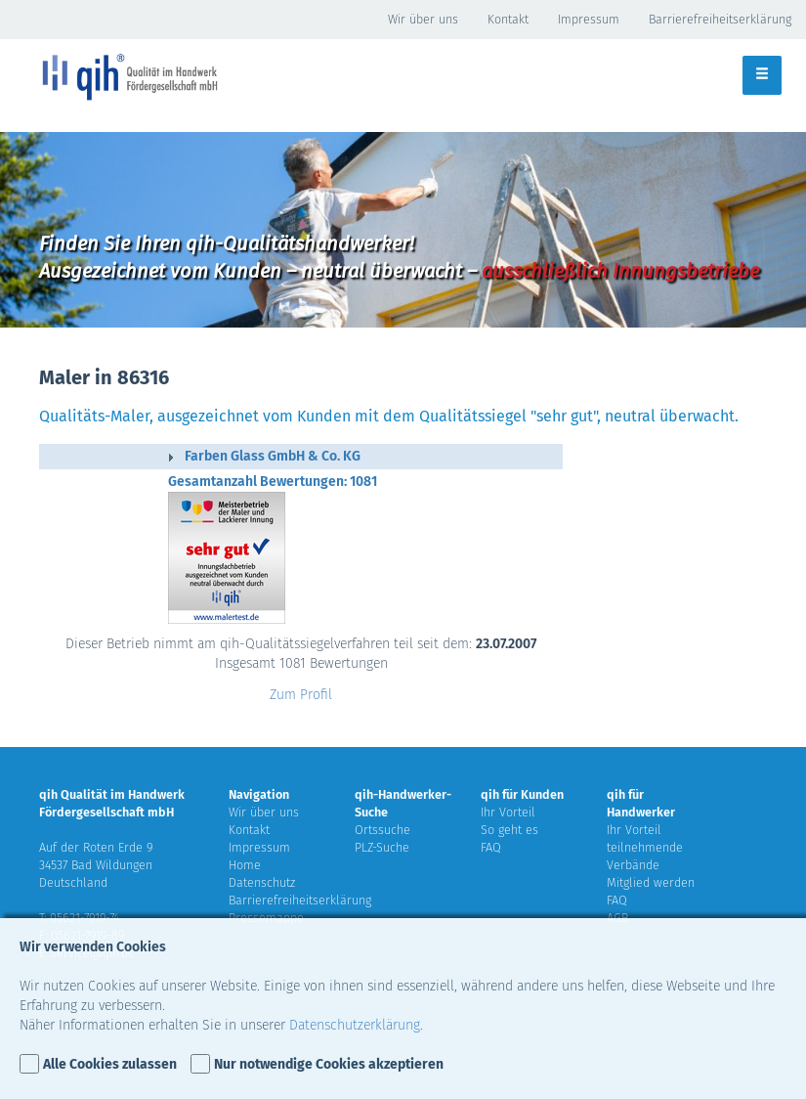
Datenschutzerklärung (354, 1025)
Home (245, 864)
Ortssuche (382, 829)
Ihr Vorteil (508, 812)
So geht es (509, 829)
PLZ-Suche (382, 847)
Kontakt (508, 19)
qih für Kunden (522, 794)
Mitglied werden (651, 882)
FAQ (491, 847)
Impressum (588, 19)
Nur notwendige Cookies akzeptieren (329, 1064)
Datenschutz (262, 882)
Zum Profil (301, 694)
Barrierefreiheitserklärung (720, 19)
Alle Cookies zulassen (110, 1064)
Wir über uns (423, 19)
